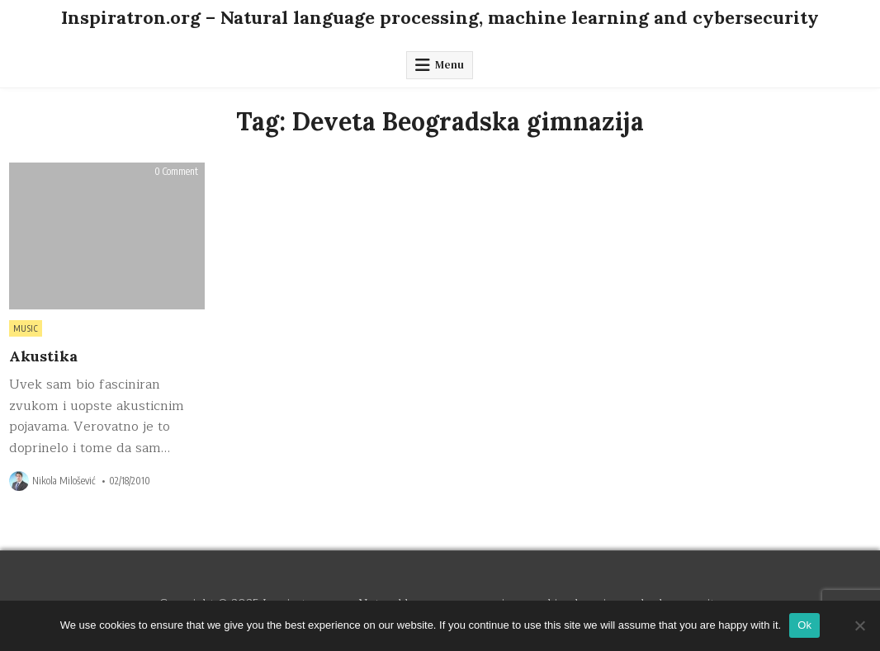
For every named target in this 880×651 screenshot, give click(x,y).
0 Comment (176, 172)
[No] (859, 625)
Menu (449, 65)
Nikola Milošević (63, 481)
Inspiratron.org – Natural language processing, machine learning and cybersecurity (440, 17)
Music (26, 328)
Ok (804, 625)
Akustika (43, 356)
